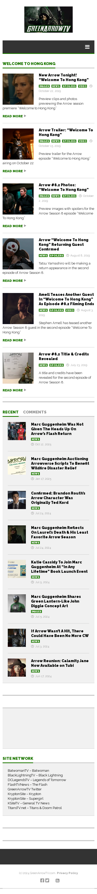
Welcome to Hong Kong (29, 64)
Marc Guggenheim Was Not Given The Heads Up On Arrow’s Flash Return (57, 429)
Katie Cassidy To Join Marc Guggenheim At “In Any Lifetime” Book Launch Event (59, 567)
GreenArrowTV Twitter (25, 789)
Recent (11, 412)
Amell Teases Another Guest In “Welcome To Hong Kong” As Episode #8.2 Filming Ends (66, 299)
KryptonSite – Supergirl (25, 798)
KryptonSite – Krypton (24, 794)
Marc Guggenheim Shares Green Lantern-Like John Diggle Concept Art (56, 601)
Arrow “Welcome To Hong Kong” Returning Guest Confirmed (63, 244)
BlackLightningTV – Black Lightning (35, 775)
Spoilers (69, 86)
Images (44, 86)
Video (82, 86)
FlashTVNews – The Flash (27, 784)
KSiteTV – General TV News (28, 803)
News (56, 86)
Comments (35, 412)
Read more (13, 116)
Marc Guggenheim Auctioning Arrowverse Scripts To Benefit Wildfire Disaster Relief (60, 463)
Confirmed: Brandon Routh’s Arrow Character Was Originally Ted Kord (58, 498)
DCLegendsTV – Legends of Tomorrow (37, 780)
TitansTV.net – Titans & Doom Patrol (35, 808)
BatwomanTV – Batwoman (28, 771)
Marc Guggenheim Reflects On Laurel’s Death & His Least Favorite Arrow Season (59, 532)
